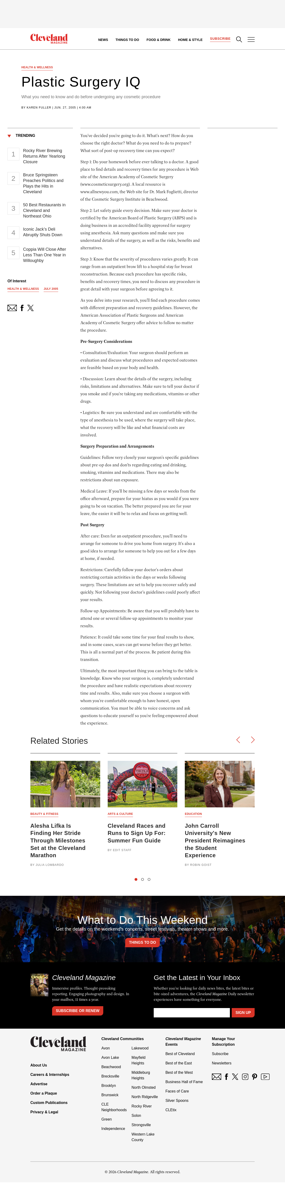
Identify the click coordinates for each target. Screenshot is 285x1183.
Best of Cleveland (180, 1054)
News (103, 40)
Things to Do (127, 40)
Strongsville (141, 1126)
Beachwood (111, 1068)
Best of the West (179, 1073)
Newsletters (222, 1064)
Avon (105, 1049)
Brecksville (110, 1077)
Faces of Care (177, 1092)
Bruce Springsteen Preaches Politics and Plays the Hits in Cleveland (43, 183)
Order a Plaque (43, 1094)
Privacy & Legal (44, 1113)
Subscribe (220, 39)
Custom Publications (49, 1104)
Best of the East (178, 1064)
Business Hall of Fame (184, 1083)
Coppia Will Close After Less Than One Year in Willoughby (44, 255)
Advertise (38, 1085)
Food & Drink (158, 40)
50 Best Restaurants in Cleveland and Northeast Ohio (44, 211)
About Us (38, 1066)
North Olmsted (144, 1088)
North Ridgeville (145, 1098)
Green (106, 1120)
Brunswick (109, 1096)
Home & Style (190, 40)
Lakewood (140, 1049)
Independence (113, 1129)
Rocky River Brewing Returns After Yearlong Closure (44, 156)
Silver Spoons (177, 1101)
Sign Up (243, 1013)
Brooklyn (108, 1086)
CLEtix (170, 1111)
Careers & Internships (49, 1076)
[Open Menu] (251, 40)
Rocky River (142, 1107)
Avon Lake (110, 1058)
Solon (136, 1116)
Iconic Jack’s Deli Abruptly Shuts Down (42, 232)
